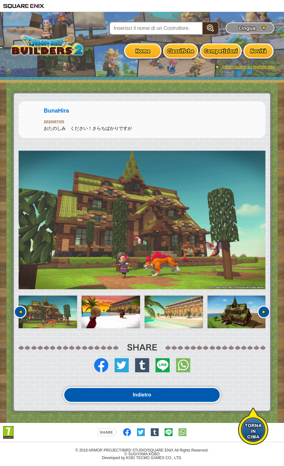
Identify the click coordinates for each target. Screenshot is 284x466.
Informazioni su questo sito (248, 66)
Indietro (142, 394)
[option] (142, 220)
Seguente (264, 312)
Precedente (20, 312)
